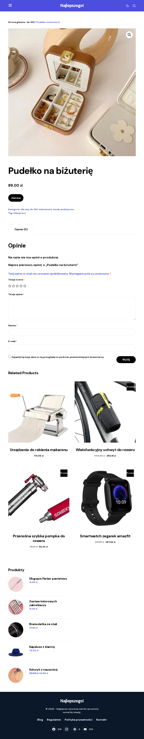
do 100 (30, 22)
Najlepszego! (72, 5)
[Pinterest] (76, 729)
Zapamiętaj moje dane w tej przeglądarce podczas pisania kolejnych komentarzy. (57, 357)
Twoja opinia (16, 294)
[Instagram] (67, 729)
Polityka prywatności (79, 719)
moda (56, 209)
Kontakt (101, 719)
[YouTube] (87, 729)
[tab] (21, 229)
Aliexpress (20, 213)
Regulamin (54, 719)
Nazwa (12, 325)
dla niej (25, 209)
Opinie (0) (21, 229)
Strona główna (16, 22)
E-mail (12, 341)
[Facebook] (56, 729)
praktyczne (67, 209)
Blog (40, 719)
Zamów (15, 198)
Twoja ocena (16, 279)
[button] (10, 5)
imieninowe (45, 209)
